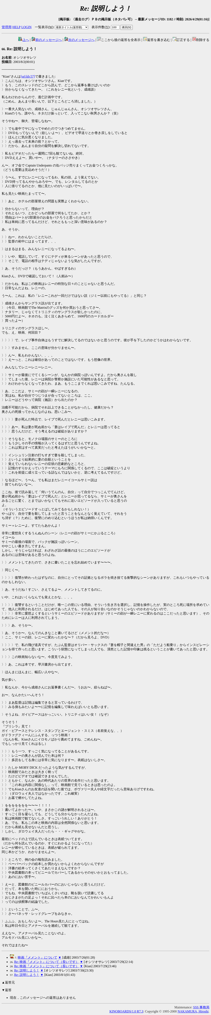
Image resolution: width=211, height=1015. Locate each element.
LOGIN (26, 27)
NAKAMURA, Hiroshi (193, 1011)
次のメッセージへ (79, 40)
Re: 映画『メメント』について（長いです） (46, 962)
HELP (16, 27)
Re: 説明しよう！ (19, 49)
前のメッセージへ (46, 40)
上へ (23, 40)
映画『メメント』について (37, 957)
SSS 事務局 (201, 1007)
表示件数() (100, 27)
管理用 (7, 27)
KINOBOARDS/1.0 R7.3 (126, 1011)
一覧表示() (44, 27)
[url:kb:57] (28, 76)
